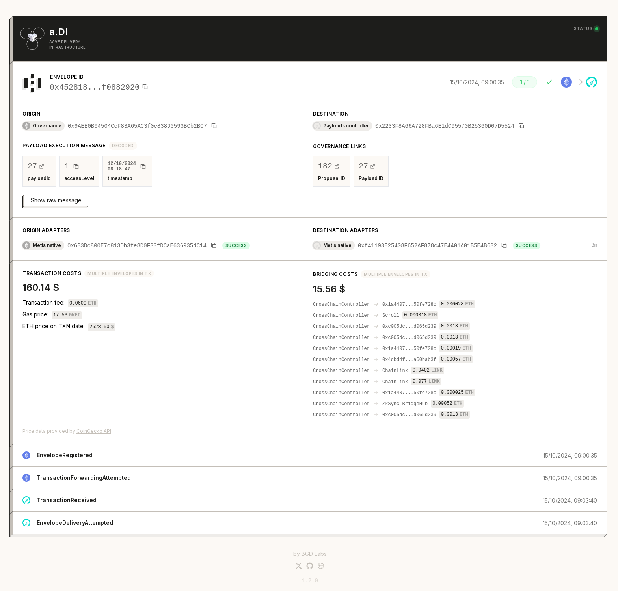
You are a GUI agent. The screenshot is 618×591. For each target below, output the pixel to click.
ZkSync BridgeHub (405, 404)
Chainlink (395, 382)
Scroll (390, 315)
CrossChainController (341, 304)
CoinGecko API (93, 431)
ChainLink (395, 371)
